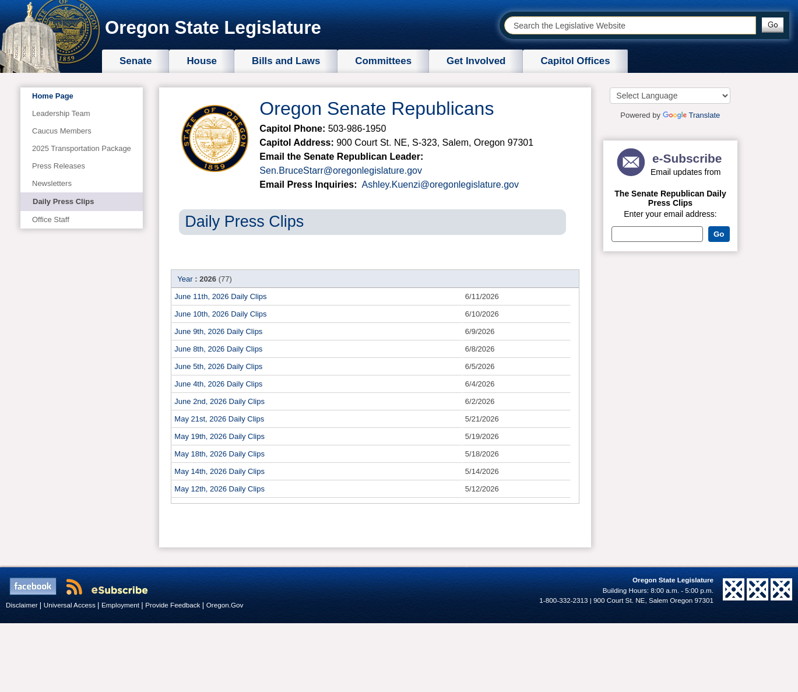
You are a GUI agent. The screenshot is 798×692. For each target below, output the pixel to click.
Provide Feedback (173, 605)
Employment (121, 605)
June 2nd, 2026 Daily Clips (219, 401)
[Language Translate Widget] (670, 95)
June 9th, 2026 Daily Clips (218, 331)
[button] (772, 25)
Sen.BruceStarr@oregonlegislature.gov (340, 170)
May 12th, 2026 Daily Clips (219, 488)
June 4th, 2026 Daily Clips (218, 384)
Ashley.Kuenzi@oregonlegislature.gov (439, 184)
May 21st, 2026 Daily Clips (219, 419)
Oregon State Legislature (213, 27)
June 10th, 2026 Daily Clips (220, 314)
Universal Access (70, 605)
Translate (691, 115)
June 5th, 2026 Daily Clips (218, 366)
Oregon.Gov (225, 605)
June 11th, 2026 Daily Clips (220, 296)
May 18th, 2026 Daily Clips (219, 453)
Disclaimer (23, 605)
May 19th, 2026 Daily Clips (219, 436)
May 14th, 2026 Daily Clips (219, 471)
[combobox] (630, 25)
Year (184, 279)
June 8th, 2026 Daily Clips (218, 349)
